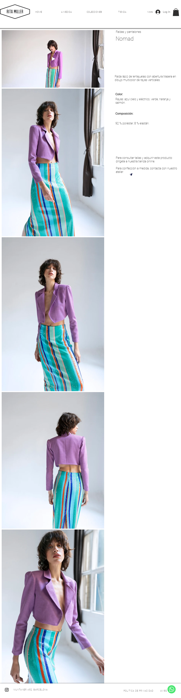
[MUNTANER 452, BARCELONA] (30, 689)
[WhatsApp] (172, 689)
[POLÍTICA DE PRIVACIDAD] (139, 690)
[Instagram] (6, 689)
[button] (176, 12)
